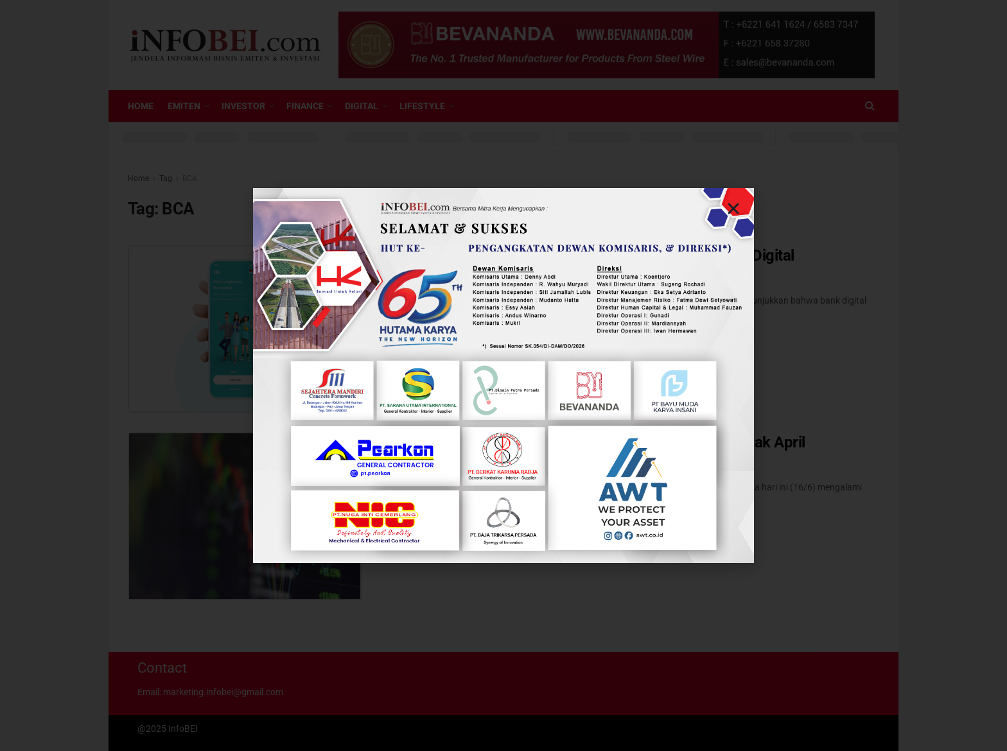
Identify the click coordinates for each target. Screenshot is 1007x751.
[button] (733, 208)
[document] (503, 375)
